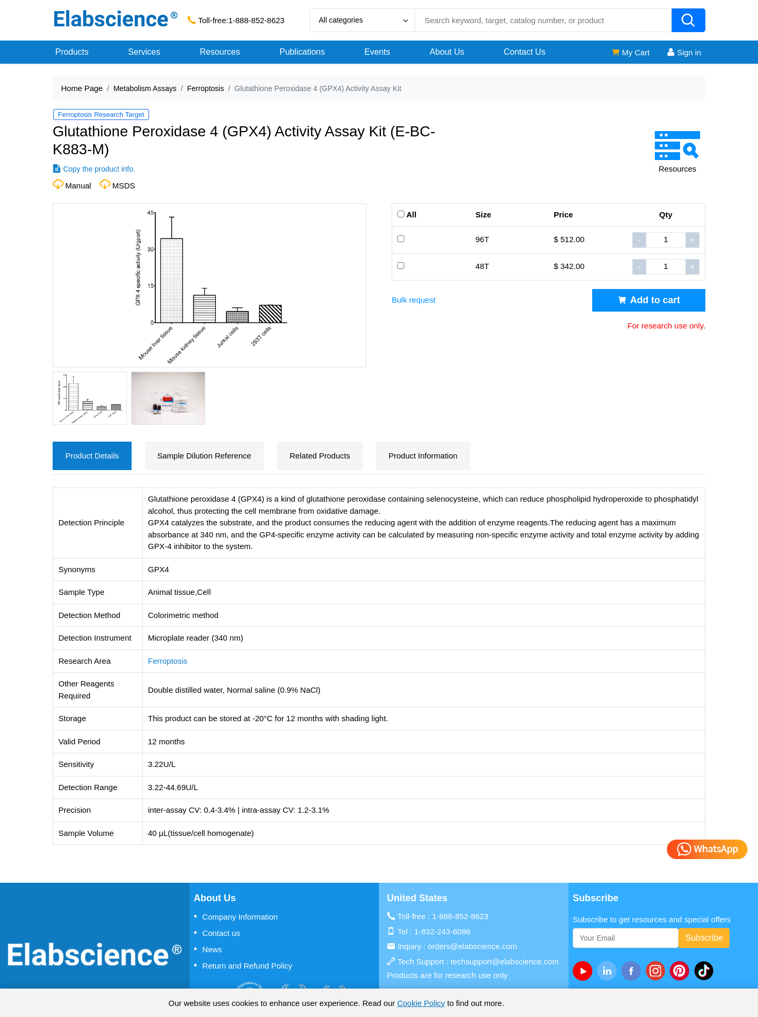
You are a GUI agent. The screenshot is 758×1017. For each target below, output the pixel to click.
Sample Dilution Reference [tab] (204, 455)
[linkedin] (609, 971)
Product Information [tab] (422, 455)
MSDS (123, 185)
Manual (78, 185)
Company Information (236, 916)
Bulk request (413, 299)
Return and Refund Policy (243, 965)
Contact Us (524, 51)
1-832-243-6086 (442, 931)
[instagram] (657, 971)
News (208, 949)
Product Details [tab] (92, 455)
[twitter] (706, 971)
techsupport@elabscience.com (504, 961)
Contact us (217, 933)
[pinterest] (682, 971)
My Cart (630, 52)
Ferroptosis (205, 88)
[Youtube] (585, 971)
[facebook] (633, 971)
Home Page (82, 88)
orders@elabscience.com (472, 946)
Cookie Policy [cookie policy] (421, 1003)
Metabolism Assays (144, 88)
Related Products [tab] (320, 455)
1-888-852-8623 (256, 20)
